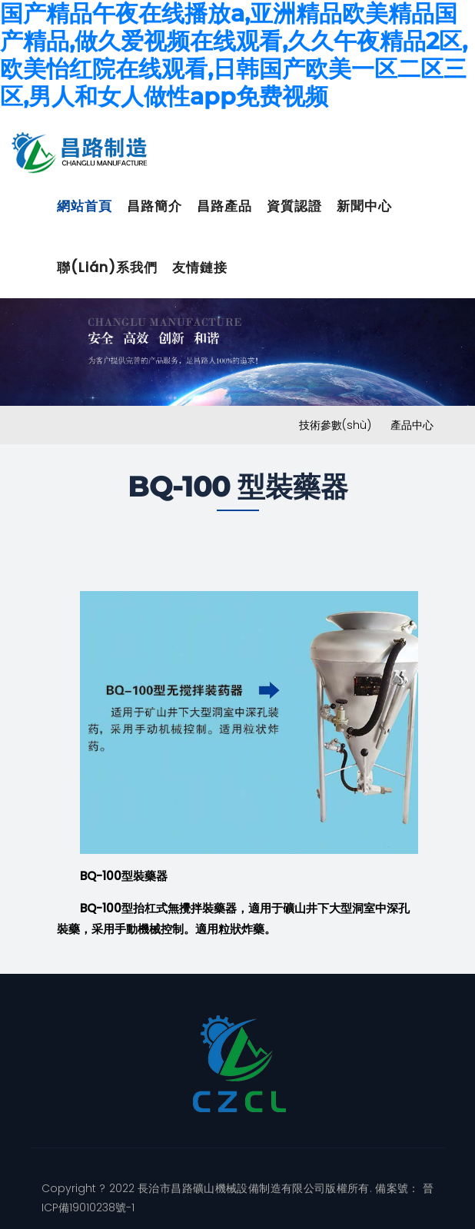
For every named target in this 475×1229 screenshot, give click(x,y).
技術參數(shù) (335, 425)
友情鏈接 (200, 267)
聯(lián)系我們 (107, 267)
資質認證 (294, 206)
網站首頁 (84, 206)
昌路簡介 (154, 206)
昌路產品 (224, 206)
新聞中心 (364, 206)
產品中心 (411, 425)
